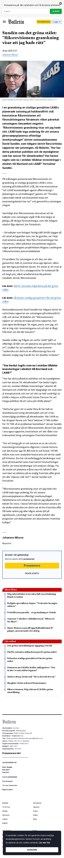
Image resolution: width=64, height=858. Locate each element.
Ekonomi (5, 815)
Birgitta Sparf (7, 790)
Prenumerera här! (11, 753)
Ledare (4, 819)
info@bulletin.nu (17, 736)
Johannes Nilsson (10, 54)
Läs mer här (44, 842)
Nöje (35, 819)
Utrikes (4, 811)
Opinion (36, 807)
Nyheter (5, 803)
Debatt (4, 823)
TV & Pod (6, 807)
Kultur (35, 815)
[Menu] (4, 22)
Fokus (35, 811)
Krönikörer (37, 803)
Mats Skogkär (7, 767)
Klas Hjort (6, 770)
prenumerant (29, 559)
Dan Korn (5, 772)
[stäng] (60, 3)
